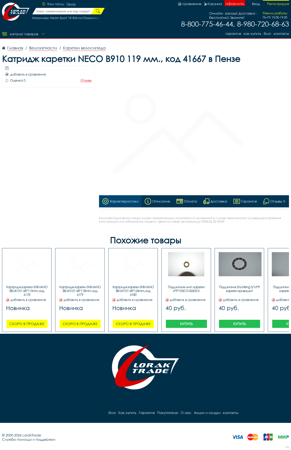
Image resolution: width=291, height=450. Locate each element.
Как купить (252, 33)
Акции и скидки (207, 413)
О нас (186, 413)
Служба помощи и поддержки (28, 439)
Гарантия (233, 33)
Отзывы (86, 80)
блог (267, 33)
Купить (186, 324)
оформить (235, 3)
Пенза (71, 4)
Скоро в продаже (26, 324)
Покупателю (167, 413)
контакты (281, 33)
